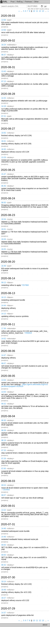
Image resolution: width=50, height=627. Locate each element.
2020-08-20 (8, 262)
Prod (12, 2)
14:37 (3, 613)
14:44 (3, 305)
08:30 (3, 420)
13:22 (3, 510)
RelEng (20, 2)
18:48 (3, 590)
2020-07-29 (8, 608)
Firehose (28, 2)
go (45, 6)
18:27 (3, 598)
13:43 (3, 71)
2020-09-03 (8, 16)
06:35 (3, 186)
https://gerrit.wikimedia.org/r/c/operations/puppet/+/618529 (24, 385)
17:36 (3, 328)
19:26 (3, 239)
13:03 (3, 392)
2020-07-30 (8, 577)
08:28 (3, 430)
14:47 (3, 355)
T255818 (28, 333)
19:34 (3, 219)
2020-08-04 (8, 416)
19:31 (3, 229)
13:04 (3, 380)
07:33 (3, 450)
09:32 (3, 404)
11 (37, 11)
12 (40, 11)
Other (36, 2)
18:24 (3, 45)
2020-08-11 (8, 324)
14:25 (3, 98)
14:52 (3, 339)
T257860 (25, 285)
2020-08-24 (8, 198)
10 (34, 11)
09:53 (3, 485)
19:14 (3, 582)
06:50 (3, 203)
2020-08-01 (8, 506)
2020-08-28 (8, 94)
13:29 (3, 157)
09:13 (3, 283)
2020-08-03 (8, 481)
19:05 (3, 133)
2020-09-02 (8, 40)
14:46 (3, 528)
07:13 (3, 81)
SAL (3, 1)
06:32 (3, 565)
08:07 (3, 363)
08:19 (3, 440)
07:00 (3, 469)
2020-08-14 (8, 278)
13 (43, 11)
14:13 (3, 314)
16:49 (3, 266)
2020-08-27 (8, 129)
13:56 (3, 20)
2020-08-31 (8, 67)
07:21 (3, 116)
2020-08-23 (8, 215)
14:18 (3, 106)
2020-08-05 (8, 376)
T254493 (6, 490)
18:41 (3, 141)
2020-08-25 (8, 170)
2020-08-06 (8, 351)
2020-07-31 (8, 524)
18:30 (3, 149)
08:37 (3, 55)
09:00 (3, 545)
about (45, 625)
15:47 (3, 174)
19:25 (3, 249)
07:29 (3, 459)
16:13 (3, 297)
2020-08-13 (8, 293)
